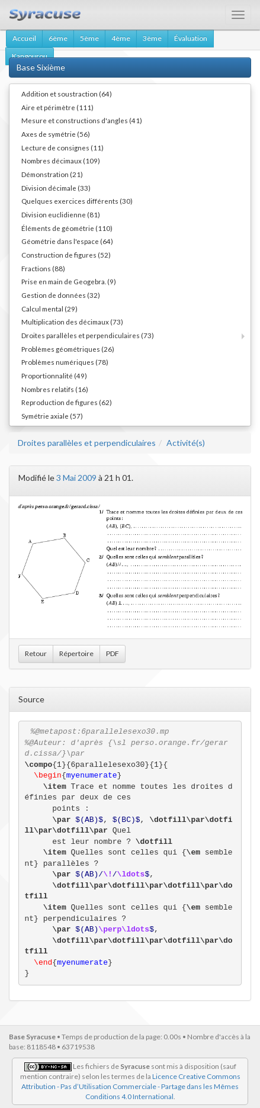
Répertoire (76, 653)
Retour (36, 653)
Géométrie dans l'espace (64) (67, 241)
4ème (120, 38)
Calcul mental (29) (49, 308)
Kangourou (29, 56)
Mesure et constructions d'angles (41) (81, 120)
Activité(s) (185, 443)
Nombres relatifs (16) (54, 389)
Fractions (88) (43, 268)
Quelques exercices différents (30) (77, 201)
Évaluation (190, 38)
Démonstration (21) (52, 174)
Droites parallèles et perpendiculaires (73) (87, 335)
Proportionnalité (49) (54, 375)
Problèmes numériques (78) (64, 362)
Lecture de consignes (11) (62, 147)
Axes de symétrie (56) (55, 134)
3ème (152, 38)
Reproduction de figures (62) (66, 402)
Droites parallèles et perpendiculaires (87, 443)
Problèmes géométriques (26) (67, 349)
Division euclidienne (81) (60, 214)
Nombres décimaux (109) (60, 160)
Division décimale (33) (56, 188)
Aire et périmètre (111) (57, 107)
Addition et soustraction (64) (66, 93)
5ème (89, 38)
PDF (112, 653)
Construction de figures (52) (66, 254)
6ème (58, 38)
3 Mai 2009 (76, 478)
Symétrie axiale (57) (52, 416)
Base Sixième (41, 67)
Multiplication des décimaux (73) (72, 321)
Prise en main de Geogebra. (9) (68, 281)
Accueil (24, 38)
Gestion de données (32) (60, 295)
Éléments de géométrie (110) (67, 228)
